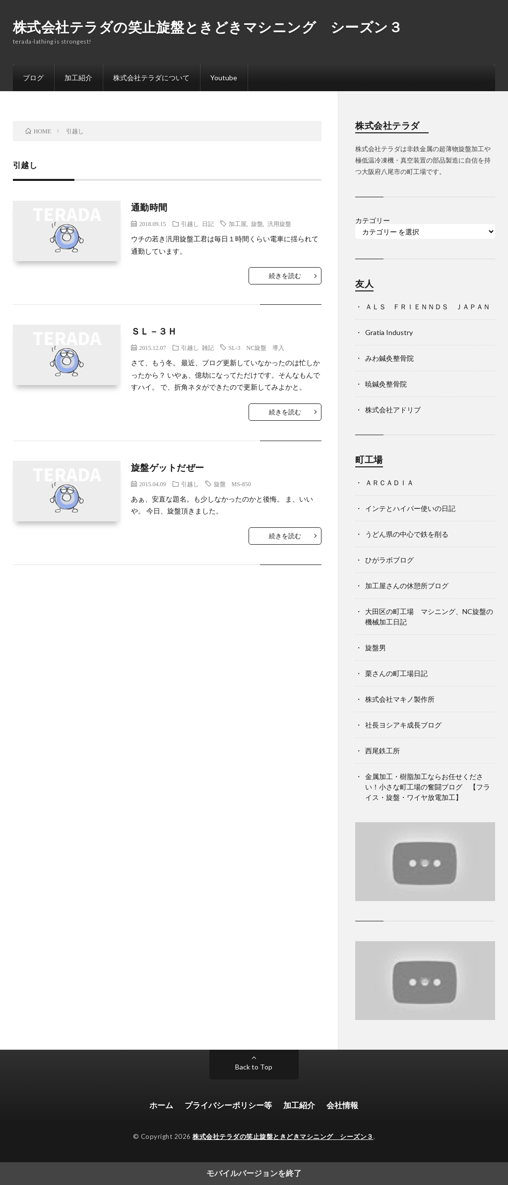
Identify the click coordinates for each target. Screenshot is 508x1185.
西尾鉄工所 (382, 750)
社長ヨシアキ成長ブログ (403, 725)
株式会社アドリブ (393, 409)
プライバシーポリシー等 (228, 1105)
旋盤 (257, 223)
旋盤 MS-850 (232, 484)
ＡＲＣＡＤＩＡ (389, 482)
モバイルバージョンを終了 (254, 1173)
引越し (190, 223)
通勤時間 (149, 207)
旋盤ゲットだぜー (167, 467)
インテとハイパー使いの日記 (410, 508)
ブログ (33, 77)
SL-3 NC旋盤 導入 (257, 347)
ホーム (161, 1105)
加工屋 (238, 223)
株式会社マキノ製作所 (400, 699)
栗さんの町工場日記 (396, 673)
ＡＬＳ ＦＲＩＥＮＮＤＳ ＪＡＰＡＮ (427, 306)
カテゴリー (372, 220)
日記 (208, 223)
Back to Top (253, 1067)
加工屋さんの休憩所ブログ (406, 585)
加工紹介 (78, 77)
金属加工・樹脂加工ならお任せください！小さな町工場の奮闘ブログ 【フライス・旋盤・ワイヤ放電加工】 (427, 786)
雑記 (208, 347)
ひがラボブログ (389, 560)
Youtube (223, 77)
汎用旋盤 (279, 223)
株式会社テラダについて (151, 77)
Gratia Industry (389, 332)
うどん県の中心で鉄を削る (406, 534)
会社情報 (342, 1105)
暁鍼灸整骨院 (386, 384)
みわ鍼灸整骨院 (389, 358)
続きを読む (285, 276)
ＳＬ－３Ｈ (154, 331)
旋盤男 (375, 647)
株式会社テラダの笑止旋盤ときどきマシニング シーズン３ (208, 27)
